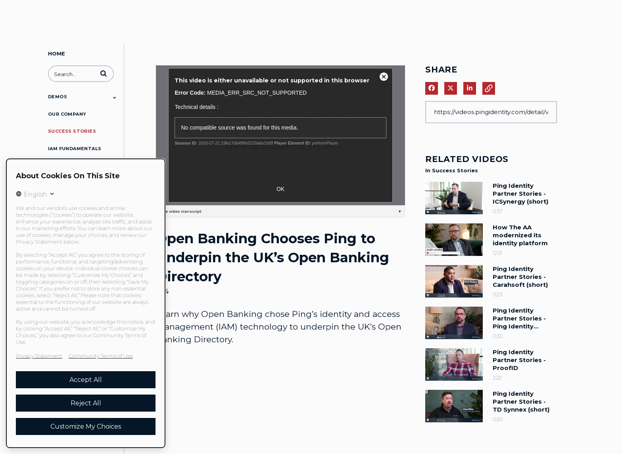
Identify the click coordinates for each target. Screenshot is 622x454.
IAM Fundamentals (74, 148)
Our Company (67, 114)
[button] (103, 73)
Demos (57, 96)
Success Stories (72, 131)
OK (280, 189)
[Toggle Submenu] (115, 97)
